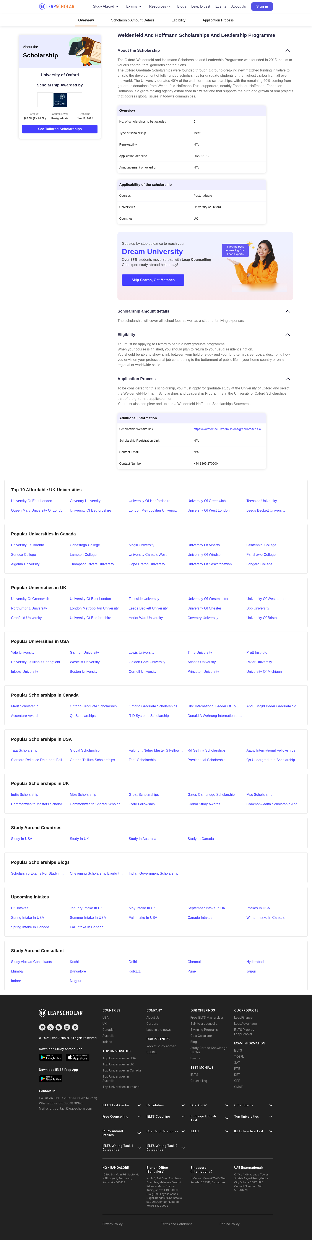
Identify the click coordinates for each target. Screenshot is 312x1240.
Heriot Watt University (146, 618)
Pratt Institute (256, 652)
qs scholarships (83, 716)
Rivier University (259, 662)
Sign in (262, 6)
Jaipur (251, 971)
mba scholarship (83, 794)
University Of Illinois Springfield (35, 662)
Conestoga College (85, 545)
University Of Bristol (262, 618)
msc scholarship (259, 794)
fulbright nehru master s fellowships (156, 750)
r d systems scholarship (149, 716)
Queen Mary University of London (38, 510)
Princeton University (203, 671)
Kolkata (134, 971)
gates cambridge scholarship (211, 794)
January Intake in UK (86, 908)
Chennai (194, 962)
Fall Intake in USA (143, 917)
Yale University (22, 652)
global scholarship (85, 750)
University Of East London (90, 599)
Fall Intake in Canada (87, 927)
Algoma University (25, 564)
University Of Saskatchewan (210, 564)
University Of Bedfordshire (90, 618)
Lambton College (83, 554)
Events (220, 6)
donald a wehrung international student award (215, 716)
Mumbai (17, 971)
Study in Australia (142, 839)
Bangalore (78, 971)
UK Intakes (19, 908)
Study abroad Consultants (31, 962)
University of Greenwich (207, 501)
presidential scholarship (207, 760)
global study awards (204, 804)
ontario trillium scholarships (92, 760)
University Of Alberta (204, 545)
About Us (238, 6)
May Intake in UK (142, 908)
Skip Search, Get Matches (153, 280)
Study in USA (21, 839)
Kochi (74, 962)
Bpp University (257, 608)
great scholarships (144, 794)
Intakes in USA (258, 908)
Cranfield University (26, 618)
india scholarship (24, 794)
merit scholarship (24, 706)
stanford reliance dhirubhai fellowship (38, 760)
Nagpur (75, 981)
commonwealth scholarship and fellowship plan (273, 804)
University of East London (31, 501)
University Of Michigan (264, 671)
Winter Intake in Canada (265, 917)
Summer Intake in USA (88, 917)
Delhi (133, 962)
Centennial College (261, 545)
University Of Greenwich (30, 599)
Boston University (84, 671)
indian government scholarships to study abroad (156, 873)
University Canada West (148, 554)
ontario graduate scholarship (93, 706)
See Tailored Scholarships (60, 129)
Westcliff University (85, 662)
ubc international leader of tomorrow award (215, 706)
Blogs (181, 6)
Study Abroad (106, 6)
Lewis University (141, 652)
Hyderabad (255, 962)
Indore (16, 981)
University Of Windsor (205, 554)
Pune (192, 971)
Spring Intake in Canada (30, 927)
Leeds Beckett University (265, 510)
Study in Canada (201, 839)
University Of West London (267, 599)
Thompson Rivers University (92, 564)
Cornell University (142, 671)
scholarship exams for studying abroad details (38, 873)
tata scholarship (24, 750)
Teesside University (261, 501)
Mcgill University (141, 545)
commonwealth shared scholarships (97, 804)
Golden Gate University (147, 662)
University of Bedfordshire (90, 510)
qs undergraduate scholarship (270, 760)
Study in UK (79, 839)
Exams (134, 6)
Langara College (259, 564)
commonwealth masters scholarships (38, 804)
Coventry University (85, 501)
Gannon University (84, 652)
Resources (160, 6)
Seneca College (23, 554)
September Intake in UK (206, 908)
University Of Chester (204, 608)
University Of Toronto (27, 545)
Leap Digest (200, 6)
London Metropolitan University (153, 510)
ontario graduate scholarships (153, 706)
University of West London (209, 510)
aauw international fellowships (270, 750)
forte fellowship (142, 804)
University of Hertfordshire (150, 501)
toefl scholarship (142, 760)
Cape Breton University (147, 564)
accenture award (24, 716)
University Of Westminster (208, 599)
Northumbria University (29, 608)
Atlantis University (202, 662)
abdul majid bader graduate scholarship (273, 706)
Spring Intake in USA (27, 917)
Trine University (200, 652)
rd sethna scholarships (207, 750)
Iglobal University (24, 671)
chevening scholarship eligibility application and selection (97, 873)
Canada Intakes (200, 917)
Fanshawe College (261, 554)
